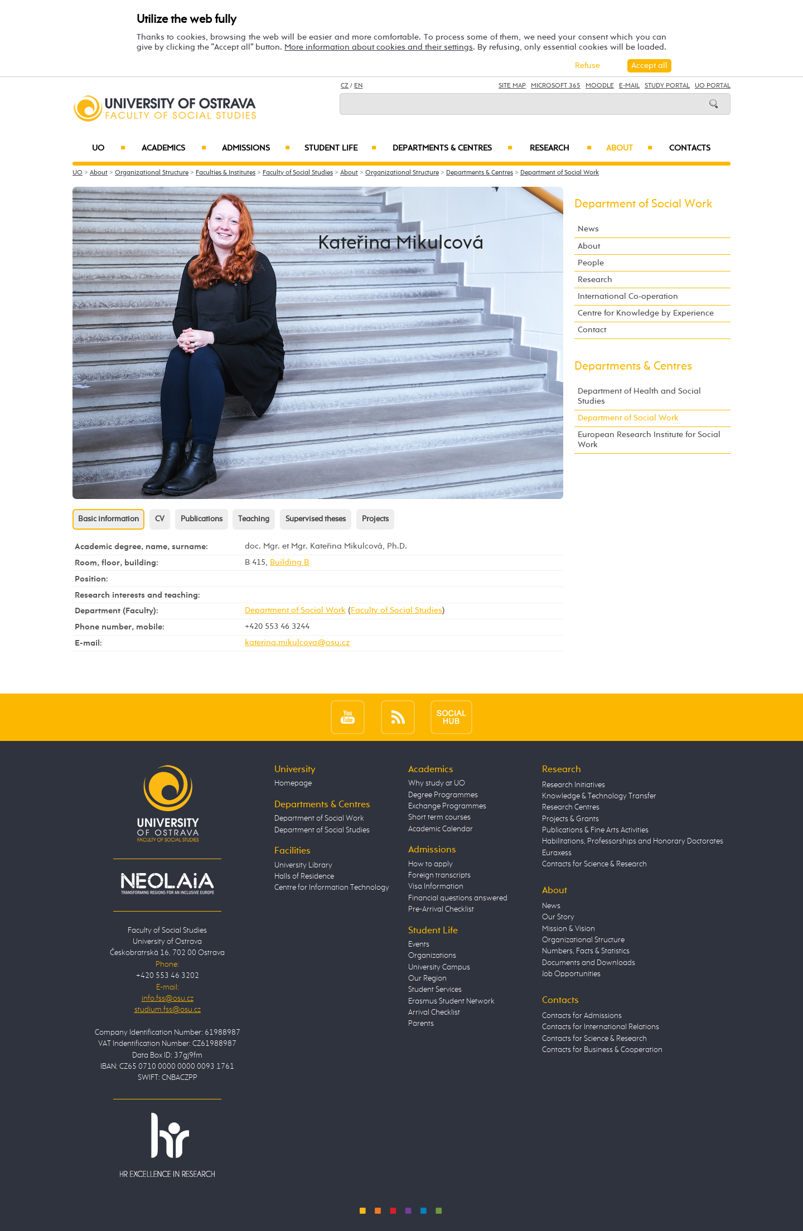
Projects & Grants (570, 819)
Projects (375, 519)
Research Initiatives (573, 785)
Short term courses (439, 817)
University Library (303, 865)
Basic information (108, 519)
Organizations (432, 955)
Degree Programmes (443, 795)
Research (561, 148)
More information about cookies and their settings (378, 47)
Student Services (435, 989)
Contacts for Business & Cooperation (602, 1050)
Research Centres (570, 807)
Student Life (340, 148)
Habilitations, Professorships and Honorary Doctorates (632, 841)
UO (109, 148)
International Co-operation (628, 296)
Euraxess (557, 853)
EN (358, 86)
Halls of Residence (304, 876)
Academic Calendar (440, 829)
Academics (174, 148)
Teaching (253, 519)
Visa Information (435, 886)
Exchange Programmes (447, 806)
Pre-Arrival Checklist (441, 909)
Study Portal (667, 86)
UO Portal (713, 86)
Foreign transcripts (439, 875)
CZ (345, 86)
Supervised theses (316, 519)
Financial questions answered (457, 898)
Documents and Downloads (588, 963)
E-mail (629, 86)
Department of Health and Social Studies (639, 396)
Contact (592, 330)
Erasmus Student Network (451, 1001)
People (591, 263)
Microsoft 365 (556, 86)
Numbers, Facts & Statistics (586, 951)
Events (418, 944)
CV (160, 519)
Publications (201, 519)
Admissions (256, 148)
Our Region (427, 978)
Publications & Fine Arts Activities (595, 830)
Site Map (512, 86)
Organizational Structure (151, 172)
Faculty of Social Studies (298, 172)
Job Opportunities (571, 974)
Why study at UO (436, 783)
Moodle (600, 86)
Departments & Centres (452, 148)
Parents (421, 1024)
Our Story (558, 917)
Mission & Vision (568, 929)
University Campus (439, 967)
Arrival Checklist (434, 1012)
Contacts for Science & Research (594, 864)
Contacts (689, 148)
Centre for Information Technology (331, 887)
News (588, 229)
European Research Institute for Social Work (649, 439)
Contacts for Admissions (582, 1016)
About (629, 148)
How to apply (430, 864)
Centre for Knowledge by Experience (646, 313)
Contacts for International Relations (600, 1027)
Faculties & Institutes (225, 172)
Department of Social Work (559, 172)
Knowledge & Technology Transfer (599, 796)
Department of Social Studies (322, 830)
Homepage (293, 783)
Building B (289, 562)
